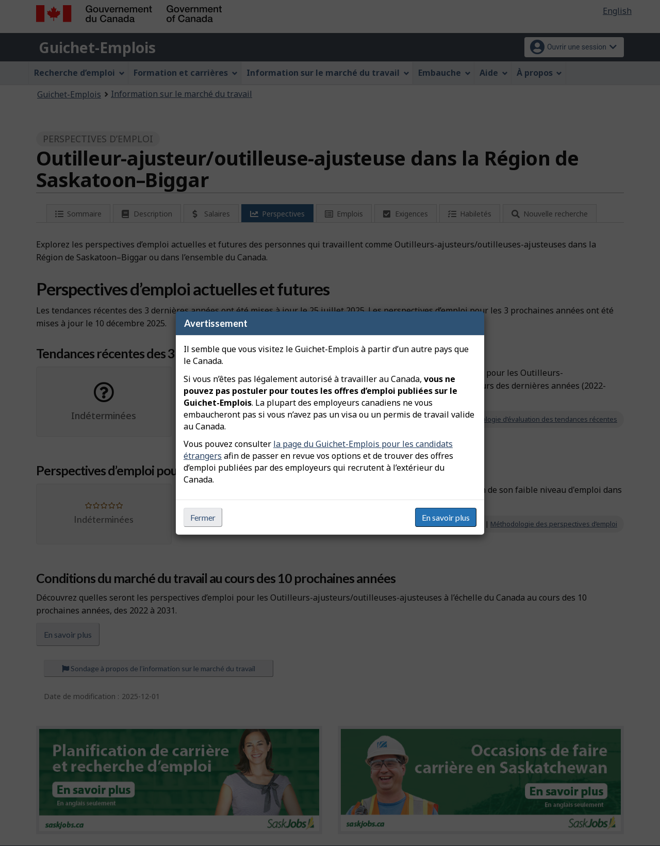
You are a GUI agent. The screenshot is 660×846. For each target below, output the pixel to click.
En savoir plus (446, 517)
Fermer (203, 517)
